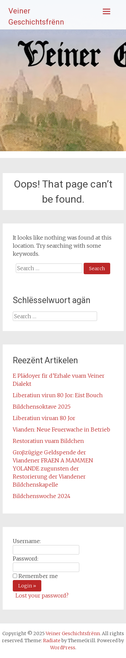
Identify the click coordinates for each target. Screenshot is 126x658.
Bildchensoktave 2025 (42, 406)
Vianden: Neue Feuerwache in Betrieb (61, 429)
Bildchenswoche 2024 (42, 496)
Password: (25, 558)
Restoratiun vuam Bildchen (48, 441)
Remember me (38, 576)
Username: (27, 541)
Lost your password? (42, 595)
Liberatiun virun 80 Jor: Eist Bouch (58, 395)
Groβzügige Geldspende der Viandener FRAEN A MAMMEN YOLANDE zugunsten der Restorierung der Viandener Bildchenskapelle (53, 468)
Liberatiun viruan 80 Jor (44, 418)
